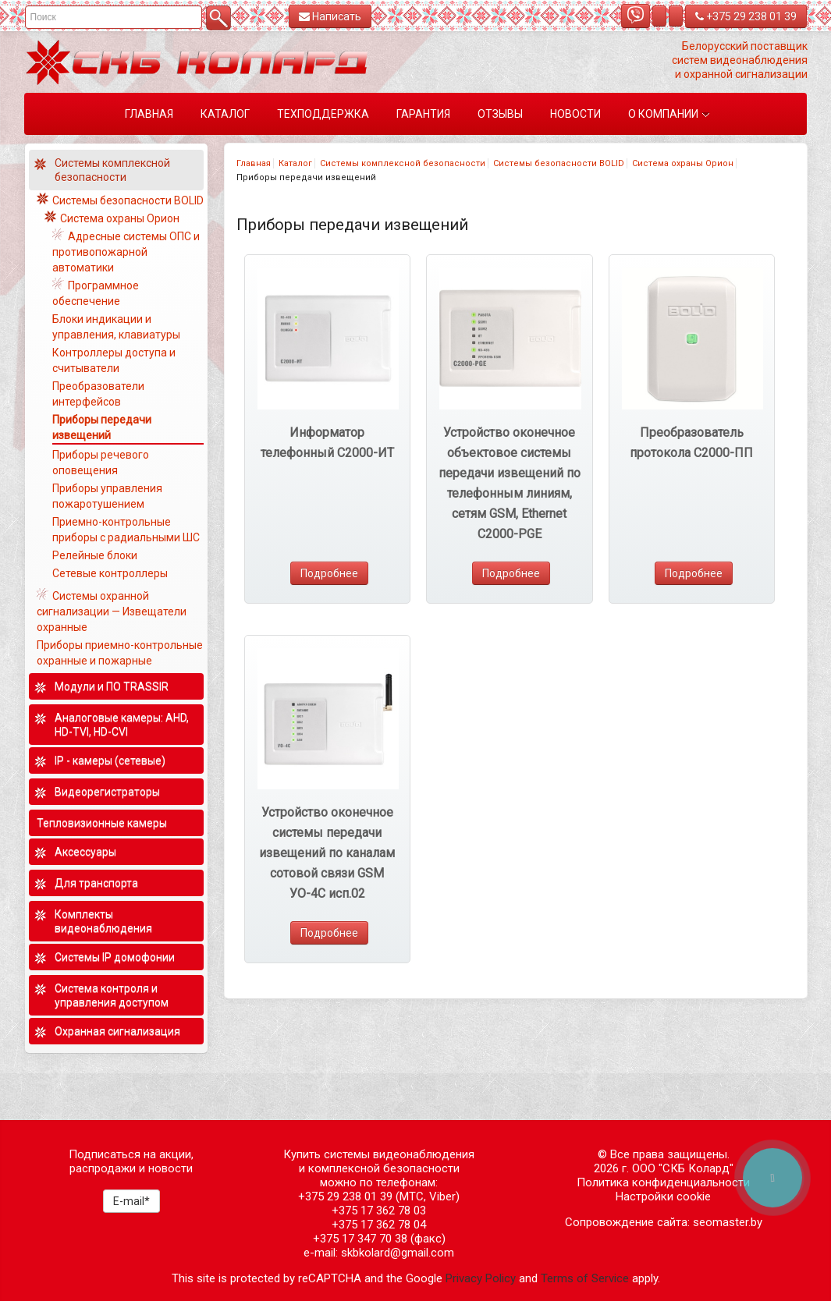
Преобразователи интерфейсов (98, 394)
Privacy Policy (481, 1278)
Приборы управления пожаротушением (107, 496)
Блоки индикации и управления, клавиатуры (116, 327)
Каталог (295, 163)
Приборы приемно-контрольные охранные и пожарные (120, 653)
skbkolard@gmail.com (397, 1253)
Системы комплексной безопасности (402, 163)
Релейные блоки (94, 555)
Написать (330, 16)
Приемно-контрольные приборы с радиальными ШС (126, 530)
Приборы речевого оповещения (100, 462)
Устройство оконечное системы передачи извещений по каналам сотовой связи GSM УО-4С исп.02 (327, 853)
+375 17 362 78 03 (379, 1211)
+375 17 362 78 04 (379, 1225)
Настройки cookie (663, 1196)
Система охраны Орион (682, 163)
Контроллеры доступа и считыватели (114, 360)
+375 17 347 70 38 (360, 1239)
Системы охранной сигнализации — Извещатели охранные (111, 611)
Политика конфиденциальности (663, 1182)
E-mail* (131, 1201)
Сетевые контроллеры (110, 573)
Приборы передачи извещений (101, 427)
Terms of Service (585, 1278)
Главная (253, 163)
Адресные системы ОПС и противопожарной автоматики (126, 252)
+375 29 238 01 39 (746, 16)
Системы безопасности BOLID (558, 163)
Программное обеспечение (95, 293)
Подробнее (329, 573)
